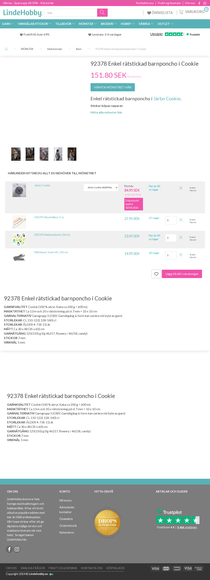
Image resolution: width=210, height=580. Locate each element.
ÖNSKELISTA (160, 12)
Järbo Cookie (166, 98)
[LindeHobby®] (22, 12)
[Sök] (102, 12)
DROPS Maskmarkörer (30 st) (52, 234)
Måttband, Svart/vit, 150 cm (51, 252)
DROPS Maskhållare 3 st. (49, 217)
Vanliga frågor (33, 568)
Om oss (190, 3)
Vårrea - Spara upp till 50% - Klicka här (28, 3)
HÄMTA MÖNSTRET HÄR (112, 87)
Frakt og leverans (169, 3)
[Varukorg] (193, 11)
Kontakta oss (145, 3)
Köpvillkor (115, 568)
